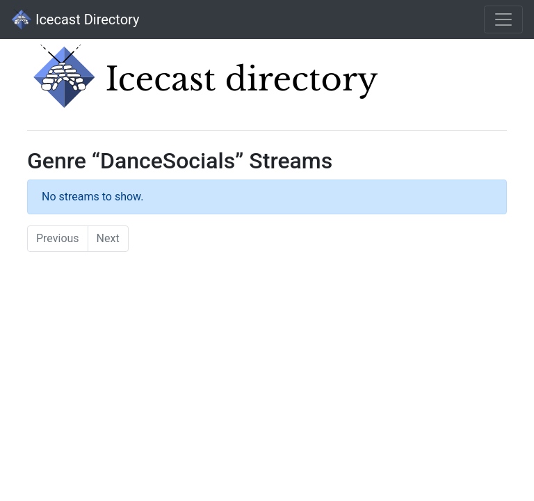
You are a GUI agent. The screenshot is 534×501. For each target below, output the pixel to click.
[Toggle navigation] (503, 19)
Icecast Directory (75, 19)
